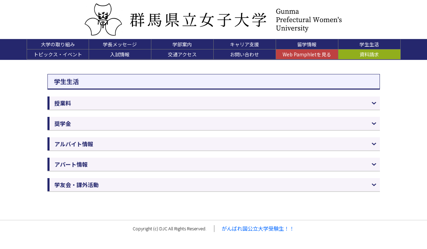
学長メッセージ (120, 44)
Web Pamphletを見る (307, 54)
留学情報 (307, 44)
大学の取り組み (58, 44)
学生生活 (369, 44)
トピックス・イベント (58, 54)
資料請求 (369, 54)
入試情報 (120, 54)
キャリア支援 (244, 44)
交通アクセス (182, 54)
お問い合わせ (244, 54)
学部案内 (182, 44)
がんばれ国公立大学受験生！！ (258, 228)
